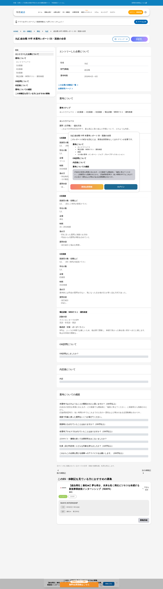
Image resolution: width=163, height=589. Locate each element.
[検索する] (145, 12)
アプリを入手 (141, 22)
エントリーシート (23, 62)
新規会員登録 (86, 187)
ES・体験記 (27, 31)
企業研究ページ (66, 88)
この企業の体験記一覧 (68, 85)
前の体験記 (61, 471)
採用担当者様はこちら (138, 3)
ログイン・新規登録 (136, 12)
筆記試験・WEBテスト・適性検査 (30, 76)
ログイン (121, 187)
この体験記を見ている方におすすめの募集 (32, 94)
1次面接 (19, 65)
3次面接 (19, 73)
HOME (15, 31)
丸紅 (46, 31)
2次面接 (19, 69)
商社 (38, 31)
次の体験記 (146, 471)
